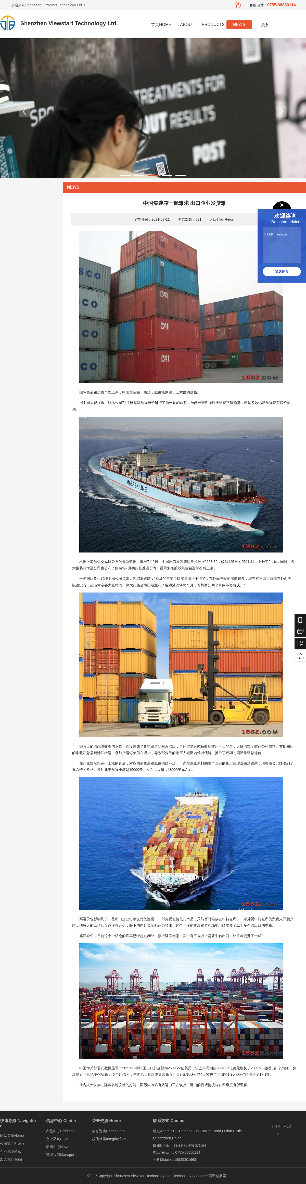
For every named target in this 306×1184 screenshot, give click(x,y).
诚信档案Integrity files (109, 1139)
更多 (265, 24)
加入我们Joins (11, 1159)
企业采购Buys (57, 1139)
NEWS (239, 24)
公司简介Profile (12, 1143)
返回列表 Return (222, 219)
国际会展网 (217, 1176)
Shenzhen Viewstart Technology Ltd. (69, 23)
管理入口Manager (60, 1155)
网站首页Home (12, 1136)
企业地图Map (10, 1151)
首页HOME (161, 24)
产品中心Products (60, 1131)
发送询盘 (282, 271)
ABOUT (187, 24)
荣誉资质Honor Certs (108, 1131)
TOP (300, 656)
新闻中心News (57, 1147)
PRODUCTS (213, 24)
